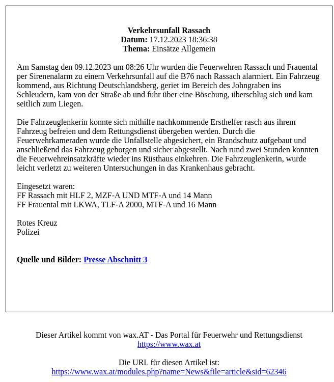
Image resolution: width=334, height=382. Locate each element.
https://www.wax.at (169, 344)
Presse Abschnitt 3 (115, 259)
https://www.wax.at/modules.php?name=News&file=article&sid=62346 (168, 371)
